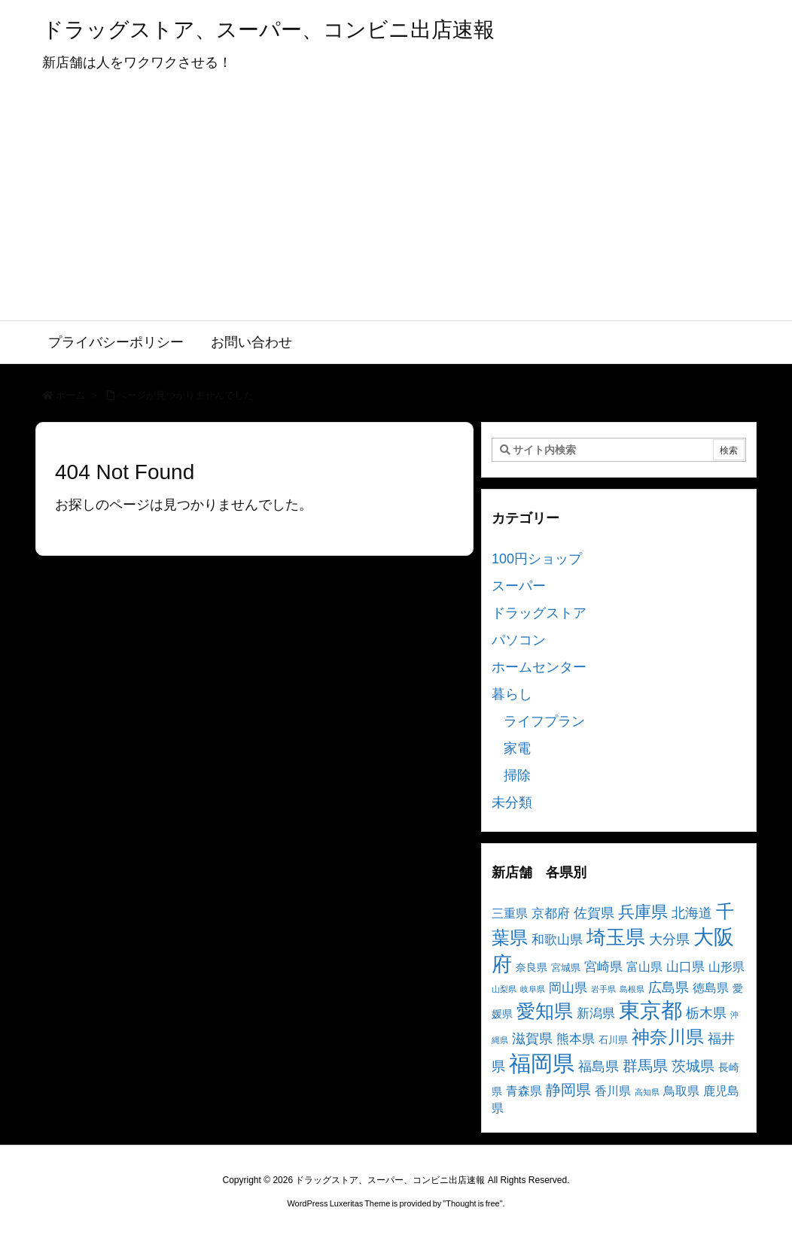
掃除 (517, 775)
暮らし (512, 694)
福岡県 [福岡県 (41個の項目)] (541, 1063)
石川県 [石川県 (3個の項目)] (613, 1040)
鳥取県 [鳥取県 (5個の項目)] (681, 1091)
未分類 (512, 802)
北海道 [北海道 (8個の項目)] (692, 913)
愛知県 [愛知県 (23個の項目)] (544, 1010)
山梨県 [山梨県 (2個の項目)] (504, 989)
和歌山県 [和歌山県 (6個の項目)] (557, 940)
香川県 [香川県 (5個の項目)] (613, 1091)
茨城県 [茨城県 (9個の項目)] (693, 1066)
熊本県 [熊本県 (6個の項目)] (575, 1039)
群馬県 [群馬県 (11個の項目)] (645, 1065)
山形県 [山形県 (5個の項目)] (726, 966)
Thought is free (472, 1203)
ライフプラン (544, 721)
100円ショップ (537, 558)
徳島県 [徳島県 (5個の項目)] (711, 988)
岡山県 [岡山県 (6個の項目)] (568, 988)
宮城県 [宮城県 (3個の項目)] (565, 968)
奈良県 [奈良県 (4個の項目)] (531, 967)
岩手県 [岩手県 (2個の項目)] (603, 989)
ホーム (70, 395)
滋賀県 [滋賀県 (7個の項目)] (532, 1038)
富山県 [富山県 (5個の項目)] (644, 966)
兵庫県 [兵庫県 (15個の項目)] (643, 912)
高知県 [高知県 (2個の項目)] (647, 1092)
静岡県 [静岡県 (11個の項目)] (568, 1089)
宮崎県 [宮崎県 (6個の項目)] (603, 967)
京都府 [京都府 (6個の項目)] (551, 913)
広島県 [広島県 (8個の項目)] (668, 987)
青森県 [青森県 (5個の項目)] (524, 1091)
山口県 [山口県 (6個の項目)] (685, 967)
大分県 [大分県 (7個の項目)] (669, 939)
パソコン (519, 640)
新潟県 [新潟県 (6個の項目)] (596, 1013)
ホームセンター (539, 667)
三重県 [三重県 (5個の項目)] (510, 913)
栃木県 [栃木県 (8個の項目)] (706, 1013)
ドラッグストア (539, 613)
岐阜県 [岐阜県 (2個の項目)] (532, 989)
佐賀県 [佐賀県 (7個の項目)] (594, 913)
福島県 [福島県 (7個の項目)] (598, 1066)
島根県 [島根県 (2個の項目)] (632, 989)
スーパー (519, 585)
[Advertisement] (396, 207)
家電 (517, 748)
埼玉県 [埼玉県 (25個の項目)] (615, 937)
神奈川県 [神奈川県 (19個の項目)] (668, 1037)
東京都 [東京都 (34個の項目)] (650, 1010)
